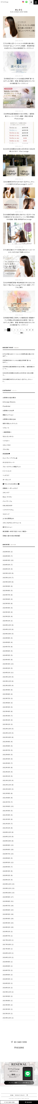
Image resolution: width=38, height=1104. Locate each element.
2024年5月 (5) (8, 655)
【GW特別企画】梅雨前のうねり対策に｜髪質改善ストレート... (19, 368)
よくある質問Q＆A (8, 518)
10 (26, 329)
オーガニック (7, 480)
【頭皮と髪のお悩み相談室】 (11, 536)
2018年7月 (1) (8, 936)
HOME (11, 1095)
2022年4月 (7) (8, 763)
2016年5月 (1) (8, 979)
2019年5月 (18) (8, 914)
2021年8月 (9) (8, 798)
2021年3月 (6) (8, 819)
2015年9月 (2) (8, 996)
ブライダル (6, 449)
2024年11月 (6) (8, 629)
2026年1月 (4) (8, 569)
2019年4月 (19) (8, 918)
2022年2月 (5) (8, 772)
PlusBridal (6, 406)
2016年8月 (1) (8, 966)
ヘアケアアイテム (8, 510)
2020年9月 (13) (8, 845)
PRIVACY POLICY (20, 1095)
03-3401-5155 (9, 1102)
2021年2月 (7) (8, 823)
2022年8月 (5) (8, 746)
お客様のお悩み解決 (9, 398)
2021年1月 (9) (8, 828)
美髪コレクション (8, 415)
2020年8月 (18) (8, 849)
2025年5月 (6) (8, 603)
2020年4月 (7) (8, 867)
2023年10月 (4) (8, 685)
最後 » (21, 332)
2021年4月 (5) (8, 815)
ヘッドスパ (6, 475)
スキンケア (6, 492)
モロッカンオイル (8, 436)
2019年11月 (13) (8, 888)
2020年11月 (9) (8, 836)
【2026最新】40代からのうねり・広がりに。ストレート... (18, 380)
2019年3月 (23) (8, 923)
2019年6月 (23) (8, 910)
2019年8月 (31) (8, 901)
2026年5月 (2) (8, 552)
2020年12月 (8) (8, 832)
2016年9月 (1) (8, 962)
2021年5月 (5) (8, 811)
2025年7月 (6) (8, 595)
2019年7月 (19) (8, 905)
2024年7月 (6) (8, 647)
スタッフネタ (6, 445)
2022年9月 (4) (8, 741)
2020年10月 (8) (8, 841)
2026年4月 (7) (8, 556)
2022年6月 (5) (8, 754)
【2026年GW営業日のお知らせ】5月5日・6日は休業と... (18, 374)
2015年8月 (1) (8, 1000)
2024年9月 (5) (8, 638)
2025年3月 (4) (8, 612)
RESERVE (28, 1102)
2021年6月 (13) (8, 806)
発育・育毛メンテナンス (10, 423)
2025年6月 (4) (8, 599)
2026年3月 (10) (8, 560)
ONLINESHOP (7, 505)
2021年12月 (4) (8, 780)
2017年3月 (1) (8, 949)
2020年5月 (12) (8, 862)
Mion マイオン (7, 497)
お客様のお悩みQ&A (9, 419)
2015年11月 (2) (8, 992)
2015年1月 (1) (8, 1013)
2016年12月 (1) (8, 953)
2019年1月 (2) (8, 931)
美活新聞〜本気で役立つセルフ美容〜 (15, 531)
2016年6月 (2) (8, 975)
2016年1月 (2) (8, 988)
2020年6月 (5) (8, 858)
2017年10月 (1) (8, 944)
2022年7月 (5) (8, 750)
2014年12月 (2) (8, 1018)
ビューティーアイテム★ (10, 458)
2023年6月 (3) (8, 703)
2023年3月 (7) (8, 716)
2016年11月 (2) (8, 957)
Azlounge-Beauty (9, 402)
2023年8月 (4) (8, 694)
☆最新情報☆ (7, 432)
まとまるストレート (9, 462)
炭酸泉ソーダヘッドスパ (10, 488)
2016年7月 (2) (8, 970)
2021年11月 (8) (8, 785)
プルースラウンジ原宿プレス (12, 467)
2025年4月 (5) (8, 608)
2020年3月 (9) (8, 871)
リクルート (6, 428)
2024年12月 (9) (8, 625)
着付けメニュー (8, 527)
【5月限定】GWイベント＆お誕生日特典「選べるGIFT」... (17, 361)
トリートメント (7, 471)
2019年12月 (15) (8, 884)
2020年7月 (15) (8, 854)
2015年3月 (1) (8, 1009)
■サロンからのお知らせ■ (11, 484)
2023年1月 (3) (8, 724)
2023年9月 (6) (8, 690)
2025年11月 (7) (8, 577)
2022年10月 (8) (8, 737)
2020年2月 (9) (8, 875)
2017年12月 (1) (8, 940)
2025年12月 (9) (8, 573)
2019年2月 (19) (8, 927)
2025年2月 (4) (8, 616)
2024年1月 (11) (8, 672)
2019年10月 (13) (8, 893)
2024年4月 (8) (8, 659)
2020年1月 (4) (8, 880)
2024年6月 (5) (8, 651)
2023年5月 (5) (8, 707)
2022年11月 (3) (8, 733)
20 (29, 329)
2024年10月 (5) (8, 634)
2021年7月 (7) (8, 802)
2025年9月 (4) (8, 586)
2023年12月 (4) (8, 677)
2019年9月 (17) (8, 897)
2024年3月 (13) (8, 664)
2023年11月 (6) (8, 681)
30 (32, 329)
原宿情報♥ (6, 454)
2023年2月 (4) (8, 720)
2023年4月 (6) (8, 711)
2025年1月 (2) (8, 621)
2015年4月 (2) (8, 1005)
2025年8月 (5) (8, 590)
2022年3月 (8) (8, 767)
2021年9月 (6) (8, 793)
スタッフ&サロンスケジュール (12, 523)
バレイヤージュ (7, 501)
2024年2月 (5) (8, 668)
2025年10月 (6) (8, 582)
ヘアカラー (6, 441)
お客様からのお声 (8, 410)
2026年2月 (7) (8, 565)
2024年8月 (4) (8, 642)
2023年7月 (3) (8, 698)
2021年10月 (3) (8, 789)
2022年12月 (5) (8, 729)
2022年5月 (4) (8, 759)
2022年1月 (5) (8, 776)
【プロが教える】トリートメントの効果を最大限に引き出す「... (18, 355)
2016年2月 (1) (8, 983)
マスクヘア (6, 514)
